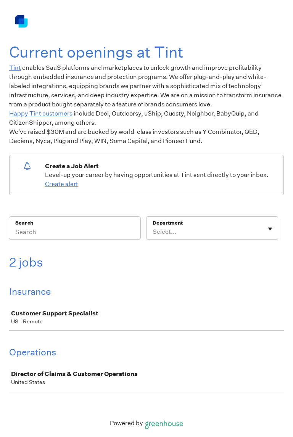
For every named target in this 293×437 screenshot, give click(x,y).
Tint (15, 67)
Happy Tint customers (40, 113)
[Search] (74, 233)
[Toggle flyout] (270, 228)
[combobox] (153, 232)
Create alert (61, 184)
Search (24, 223)
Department (168, 223)
